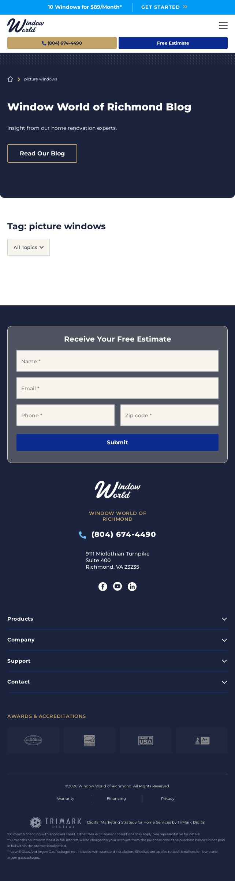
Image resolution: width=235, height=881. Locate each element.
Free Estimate (173, 43)
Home (10, 79)
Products (20, 618)
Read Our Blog (42, 153)
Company (21, 639)
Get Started (160, 7)
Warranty (65, 798)
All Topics (25, 247)
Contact (18, 681)
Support (19, 661)
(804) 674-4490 (117, 534)
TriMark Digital (191, 822)
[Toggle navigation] (223, 25)
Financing (116, 798)
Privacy (167, 798)
